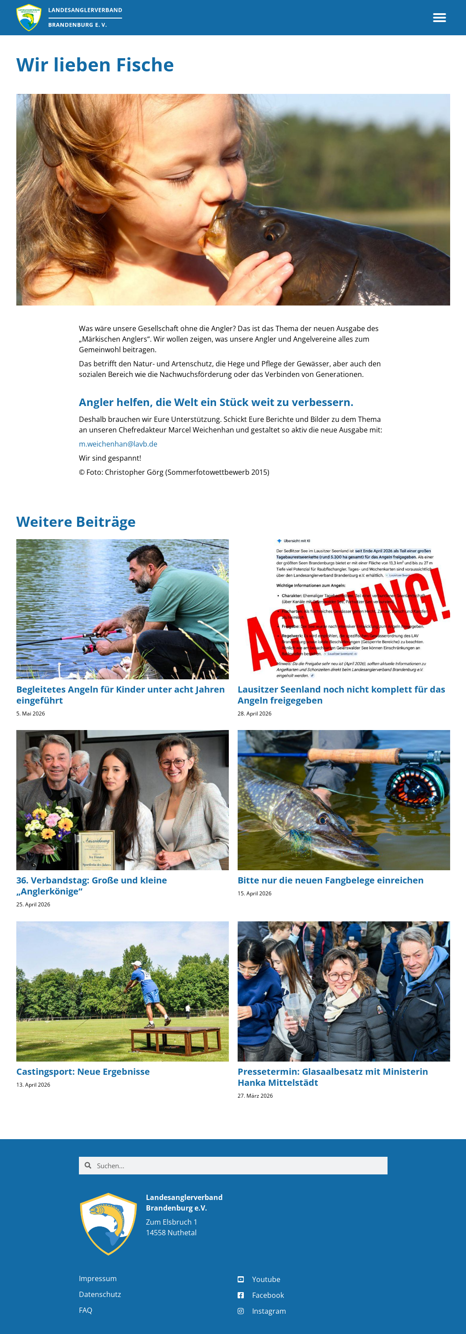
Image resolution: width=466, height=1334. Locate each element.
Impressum (98, 1278)
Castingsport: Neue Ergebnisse (83, 1071)
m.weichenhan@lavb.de (118, 443)
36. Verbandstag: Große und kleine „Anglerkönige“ (91, 885)
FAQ (85, 1310)
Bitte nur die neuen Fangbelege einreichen (331, 880)
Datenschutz (100, 1294)
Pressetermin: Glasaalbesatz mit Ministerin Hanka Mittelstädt (333, 1077)
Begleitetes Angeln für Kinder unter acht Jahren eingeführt (120, 694)
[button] (439, 17)
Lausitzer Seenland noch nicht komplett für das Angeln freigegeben (341, 694)
